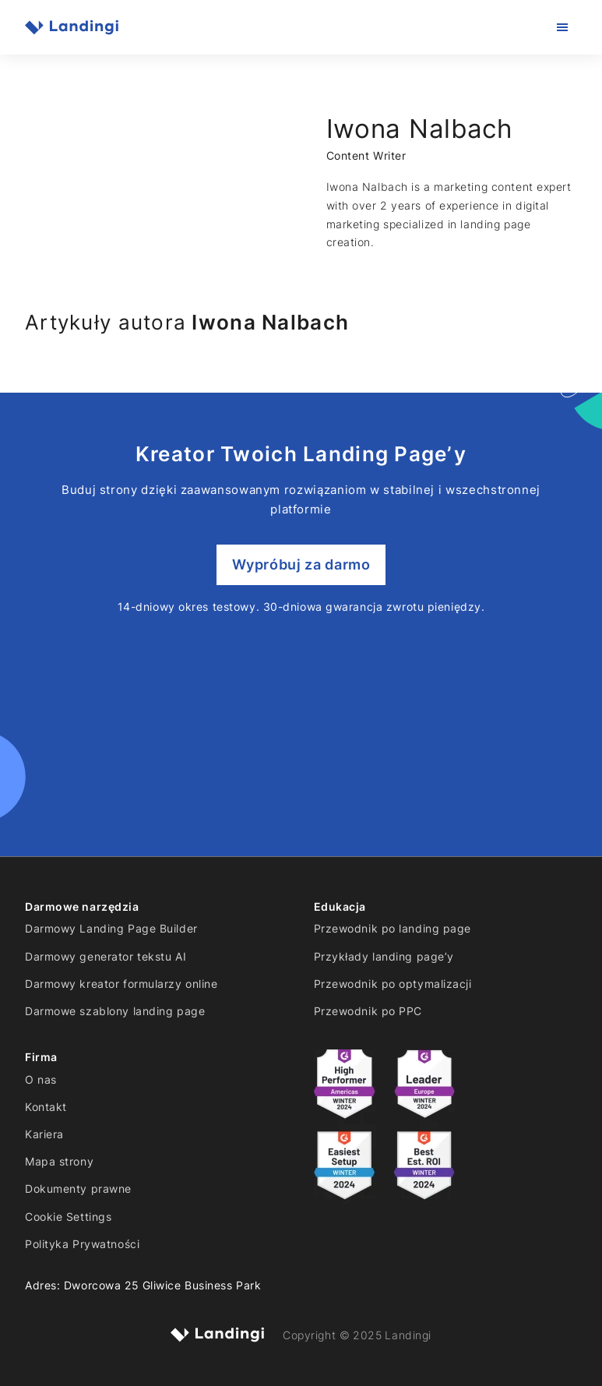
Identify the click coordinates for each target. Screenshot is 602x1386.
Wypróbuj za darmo (301, 564)
